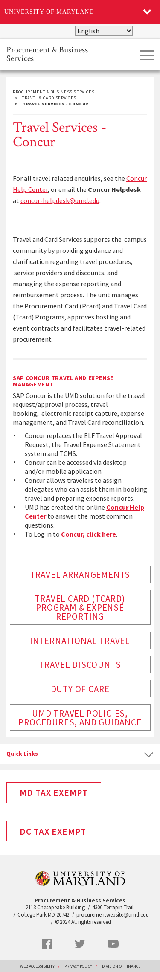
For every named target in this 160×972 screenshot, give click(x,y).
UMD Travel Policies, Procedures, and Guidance (79, 718)
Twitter (79, 944)
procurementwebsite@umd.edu (112, 914)
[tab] (80, 754)
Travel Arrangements (80, 574)
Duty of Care (80, 689)
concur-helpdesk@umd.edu (59, 200)
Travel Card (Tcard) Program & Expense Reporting (80, 607)
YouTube (113, 944)
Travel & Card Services (49, 98)
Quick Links (22, 754)
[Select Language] (104, 31)
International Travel (80, 641)
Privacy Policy (78, 966)
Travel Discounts (80, 664)
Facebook (46, 943)
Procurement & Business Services (47, 53)
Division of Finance (121, 966)
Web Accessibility (37, 966)
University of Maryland (49, 12)
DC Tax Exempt (53, 831)
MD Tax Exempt (54, 792)
